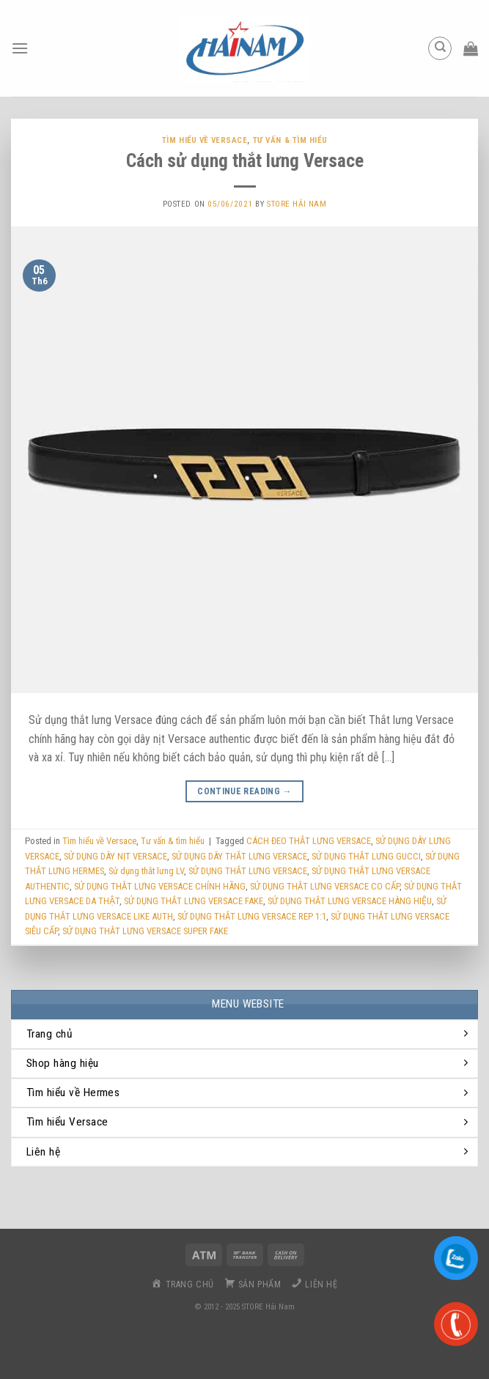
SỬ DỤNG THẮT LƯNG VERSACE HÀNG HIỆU (350, 900)
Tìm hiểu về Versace (205, 140)
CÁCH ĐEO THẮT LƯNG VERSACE (308, 840)
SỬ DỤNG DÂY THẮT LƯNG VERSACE (239, 856)
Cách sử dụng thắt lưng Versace (245, 160)
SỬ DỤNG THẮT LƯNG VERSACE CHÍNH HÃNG (160, 886)
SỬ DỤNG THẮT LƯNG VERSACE (247, 870)
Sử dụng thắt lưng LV (146, 870)
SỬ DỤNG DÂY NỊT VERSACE (115, 856)
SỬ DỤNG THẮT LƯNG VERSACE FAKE (193, 900)
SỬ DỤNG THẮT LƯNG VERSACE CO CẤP (325, 886)
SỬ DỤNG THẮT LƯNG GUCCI (366, 856)
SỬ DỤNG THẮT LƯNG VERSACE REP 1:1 (251, 916)
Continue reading (244, 792)
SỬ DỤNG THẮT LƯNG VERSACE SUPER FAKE (145, 930)
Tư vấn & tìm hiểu (290, 140)
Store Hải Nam (296, 204)
